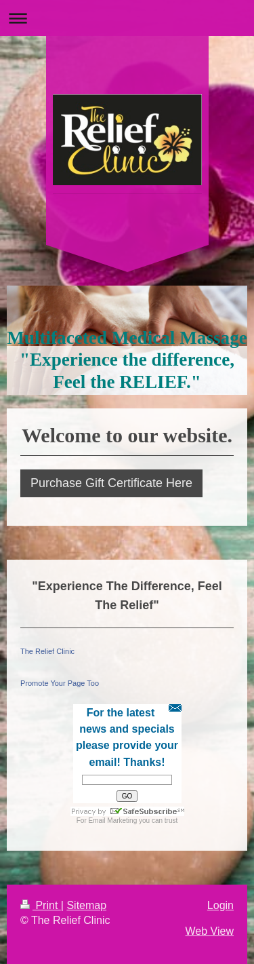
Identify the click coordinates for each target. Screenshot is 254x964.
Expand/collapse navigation (127, 18)
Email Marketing (113, 820)
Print (40, 905)
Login (220, 905)
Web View (210, 931)
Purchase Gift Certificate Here (111, 483)
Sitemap (86, 905)
